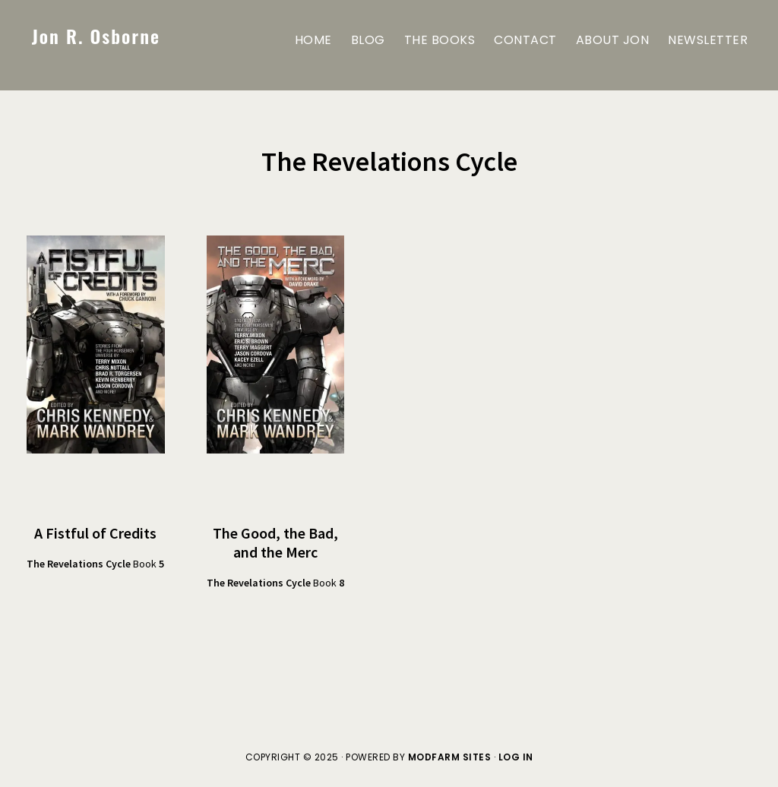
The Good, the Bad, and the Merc (275, 542)
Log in (515, 757)
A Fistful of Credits (95, 532)
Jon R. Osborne (96, 35)
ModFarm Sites (450, 757)
